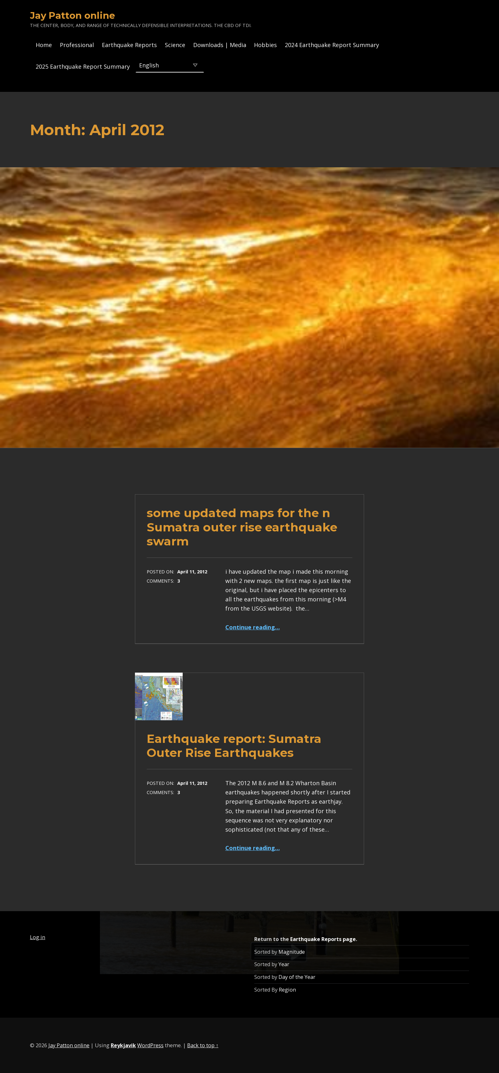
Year (283, 964)
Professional (77, 45)
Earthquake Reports (129, 45)
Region (287, 989)
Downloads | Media (219, 45)
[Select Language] (170, 65)
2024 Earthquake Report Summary (332, 45)
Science (175, 45)
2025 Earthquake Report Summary (83, 66)
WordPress (150, 1045)
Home (44, 45)
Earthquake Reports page (323, 939)
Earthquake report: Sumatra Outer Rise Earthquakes (234, 745)
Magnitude (291, 951)
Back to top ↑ (202, 1045)
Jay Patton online (72, 15)
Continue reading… (252, 627)
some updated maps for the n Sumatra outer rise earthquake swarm (242, 527)
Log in (37, 937)
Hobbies (265, 45)
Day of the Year (296, 976)
